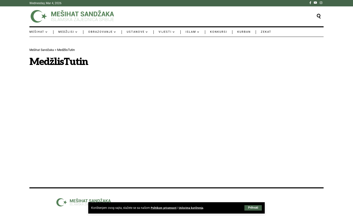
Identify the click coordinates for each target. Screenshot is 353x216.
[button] (253, 208)
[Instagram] (321, 2)
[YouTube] (315, 2)
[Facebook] (310, 2)
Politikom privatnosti (164, 208)
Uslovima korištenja (193, 208)
